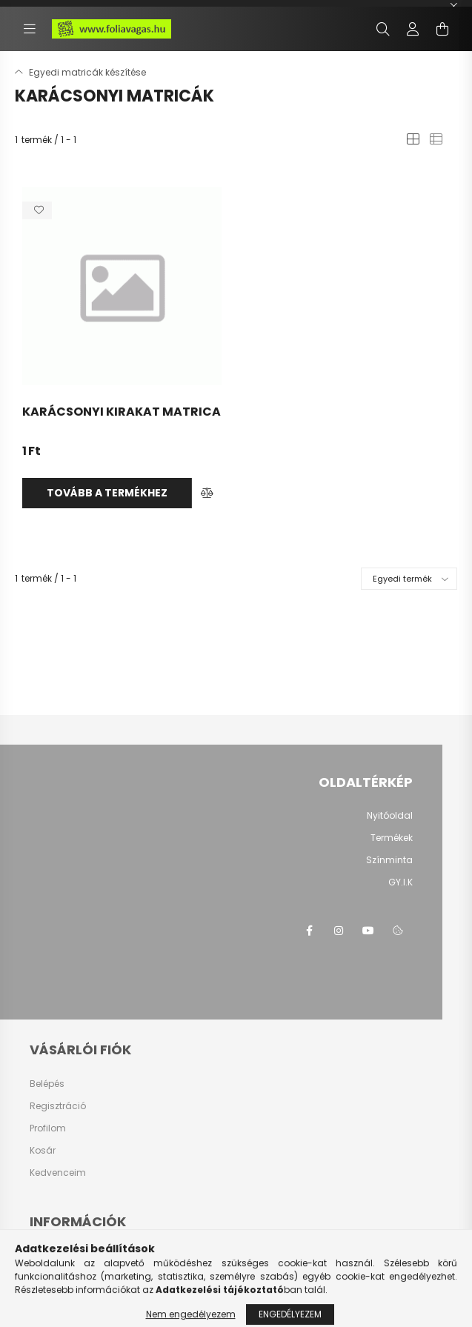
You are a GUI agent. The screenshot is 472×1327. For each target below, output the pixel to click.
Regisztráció (58, 1106)
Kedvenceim (58, 1173)
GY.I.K (400, 882)
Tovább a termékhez (107, 492)
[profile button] (413, 29)
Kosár (43, 1150)
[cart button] (442, 29)
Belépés (47, 1084)
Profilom (48, 1128)
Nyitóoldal (390, 815)
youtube (368, 930)
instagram (338, 930)
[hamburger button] (29, 29)
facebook (309, 930)
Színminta (389, 860)
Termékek (391, 837)
